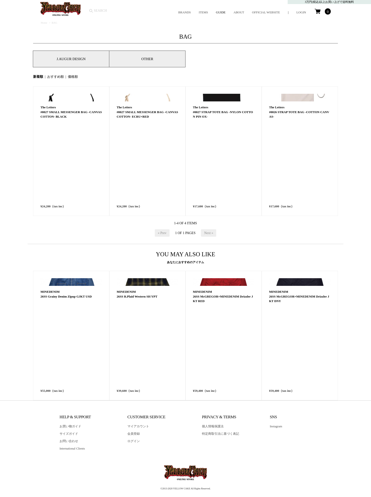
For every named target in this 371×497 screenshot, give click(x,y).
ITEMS (203, 12)
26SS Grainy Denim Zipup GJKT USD (66, 381)
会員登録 (133, 433)
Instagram (276, 426)
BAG (54, 22)
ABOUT (239, 12)
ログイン (133, 441)
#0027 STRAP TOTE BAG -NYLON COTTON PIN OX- (223, 199)
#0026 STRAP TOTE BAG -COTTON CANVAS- (299, 199)
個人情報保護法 (213, 426)
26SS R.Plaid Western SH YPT (137, 381)
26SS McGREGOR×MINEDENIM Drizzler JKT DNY (299, 383)
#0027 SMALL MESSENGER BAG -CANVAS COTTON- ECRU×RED (147, 199)
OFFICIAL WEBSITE (266, 12)
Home (44, 22)
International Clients (72, 448)
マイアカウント (138, 426)
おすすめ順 (55, 76)
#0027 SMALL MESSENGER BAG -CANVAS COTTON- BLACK (71, 199)
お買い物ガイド (70, 426)
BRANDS (184, 12)
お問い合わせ (69, 441)
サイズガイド (69, 433)
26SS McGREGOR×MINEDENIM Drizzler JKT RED (223, 383)
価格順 (73, 76)
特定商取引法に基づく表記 (220, 433)
